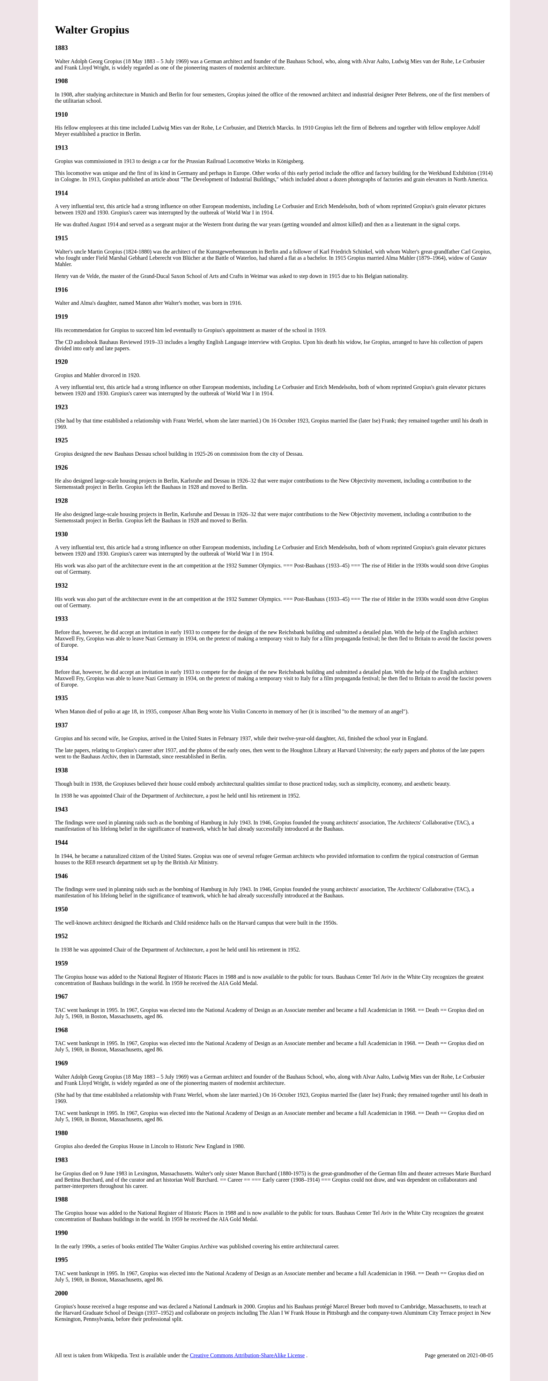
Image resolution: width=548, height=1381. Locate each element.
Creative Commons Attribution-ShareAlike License (247, 1355)
